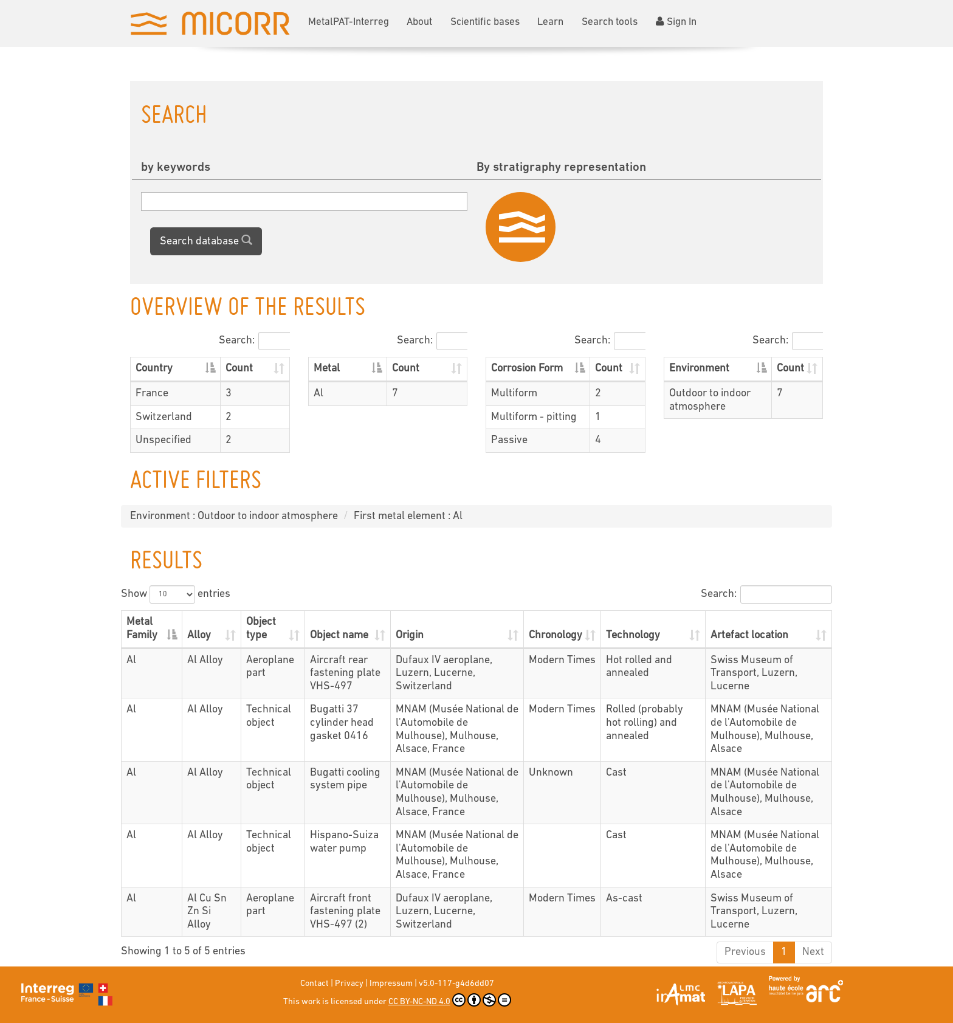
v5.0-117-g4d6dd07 (456, 983)
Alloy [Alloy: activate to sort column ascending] (199, 635)
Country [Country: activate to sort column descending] (154, 368)
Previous (745, 952)
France (152, 393)
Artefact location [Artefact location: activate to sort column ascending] (749, 635)
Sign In (676, 21)
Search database (206, 240)
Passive (509, 440)
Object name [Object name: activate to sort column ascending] (339, 635)
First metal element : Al (408, 516)
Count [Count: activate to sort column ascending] (239, 368)
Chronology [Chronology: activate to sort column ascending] (555, 635)
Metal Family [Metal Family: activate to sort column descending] (141, 628)
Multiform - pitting (534, 417)
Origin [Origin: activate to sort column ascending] (410, 635)
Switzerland (164, 417)
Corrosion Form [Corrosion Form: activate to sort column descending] (527, 368)
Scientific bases (485, 22)
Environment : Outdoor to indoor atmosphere (234, 516)
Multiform (514, 393)
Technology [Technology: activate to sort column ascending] (633, 635)
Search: (254, 341)
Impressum (391, 983)
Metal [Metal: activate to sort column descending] (327, 368)
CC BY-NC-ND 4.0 (449, 1000)
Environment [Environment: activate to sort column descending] (699, 368)
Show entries (175, 594)
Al (318, 393)
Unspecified (163, 440)
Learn (550, 22)
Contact (314, 983)
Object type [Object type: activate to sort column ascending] (261, 628)
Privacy (349, 983)
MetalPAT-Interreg (348, 22)
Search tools (610, 22)
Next (813, 952)
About (419, 22)
